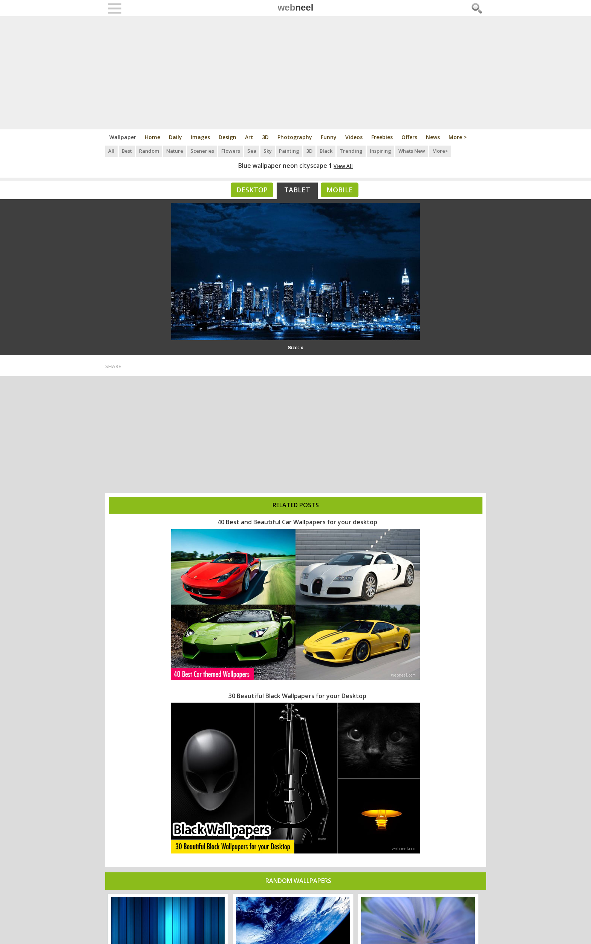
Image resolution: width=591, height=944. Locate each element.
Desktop (252, 189)
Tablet (297, 189)
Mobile (339, 189)
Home (152, 137)
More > (458, 137)
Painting (289, 150)
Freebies (382, 137)
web (296, 7)
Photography (294, 137)
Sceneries (202, 150)
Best (127, 150)
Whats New (411, 150)
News (433, 137)
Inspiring (380, 150)
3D (265, 137)
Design (227, 137)
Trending (351, 150)
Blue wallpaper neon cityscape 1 (285, 165)
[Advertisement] (295, 73)
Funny (329, 137)
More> (440, 150)
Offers (409, 137)
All (111, 150)
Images (200, 137)
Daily (175, 137)
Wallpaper (122, 137)
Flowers (230, 150)
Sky (267, 150)
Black (326, 150)
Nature (174, 150)
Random (149, 150)
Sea (251, 150)
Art (249, 137)
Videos (354, 137)
